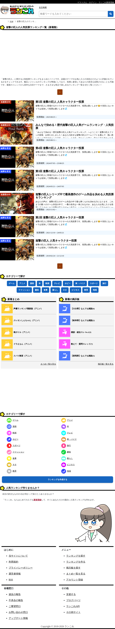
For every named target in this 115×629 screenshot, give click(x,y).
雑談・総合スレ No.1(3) (81, 332)
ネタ (65, 290)
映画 (47, 283)
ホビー (68, 283)
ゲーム (12, 283)
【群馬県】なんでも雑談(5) (83, 356)
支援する (71, 594)
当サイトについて (18, 556)
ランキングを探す (75, 556)
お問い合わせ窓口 (18, 612)
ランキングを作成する (57, 479)
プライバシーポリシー (21, 567)
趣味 (37, 290)
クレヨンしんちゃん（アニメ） (27, 320)
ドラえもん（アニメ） (23, 344)
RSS (11, 579)
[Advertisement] (57, 55)
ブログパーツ (73, 600)
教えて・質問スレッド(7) (82, 344)
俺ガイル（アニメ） (22, 332)
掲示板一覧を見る (106, 364)
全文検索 (43, 7)
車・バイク (80, 283)
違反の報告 (15, 594)
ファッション (24, 290)
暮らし (55, 290)
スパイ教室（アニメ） (23, 356)
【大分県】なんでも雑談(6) (83, 308)
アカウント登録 (74, 579)
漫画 (32, 283)
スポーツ (94, 283)
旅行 (104, 283)
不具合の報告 (16, 600)
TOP (11, 21)
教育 (86, 290)
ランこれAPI (73, 606)
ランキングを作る (75, 561)
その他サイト (73, 612)
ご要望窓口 (15, 606)
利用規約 (13, 561)
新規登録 (37, 500)
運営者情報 (15, 573)
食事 (45, 290)
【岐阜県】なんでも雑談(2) (83, 320)
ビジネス (75, 290)
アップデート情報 (18, 618)
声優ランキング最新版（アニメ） (28, 308)
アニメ (22, 283)
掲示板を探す (73, 567)
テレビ (57, 283)
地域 (95, 290)
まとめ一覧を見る (48, 364)
